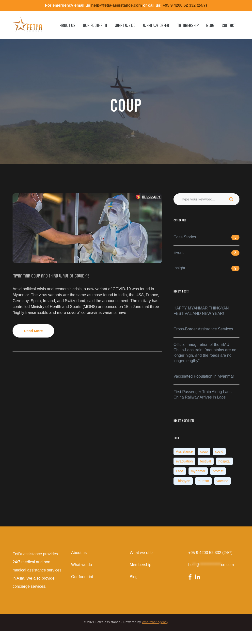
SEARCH (231, 199)
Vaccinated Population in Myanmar (203, 376)
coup (204, 451)
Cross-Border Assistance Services (203, 329)
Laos (180, 471)
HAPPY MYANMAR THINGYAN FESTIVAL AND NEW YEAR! (201, 311)
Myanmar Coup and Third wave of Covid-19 (51, 275)
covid (219, 451)
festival (205, 461)
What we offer (142, 553)
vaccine (222, 481)
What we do (81, 565)
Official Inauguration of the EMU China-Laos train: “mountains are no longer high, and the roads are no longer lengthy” (204, 352)
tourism (203, 481)
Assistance (184, 451)
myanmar (198, 471)
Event (178, 252)
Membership (140, 565)
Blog (134, 577)
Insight (179, 268)
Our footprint (82, 577)
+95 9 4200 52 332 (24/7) (210, 553)
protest (218, 471)
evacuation (184, 461)
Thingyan (183, 481)
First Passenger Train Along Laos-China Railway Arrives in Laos (203, 394)
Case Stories (184, 237)
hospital (225, 461)
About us (79, 553)
